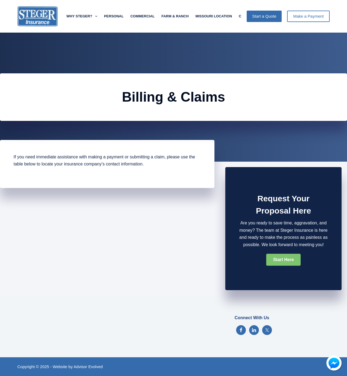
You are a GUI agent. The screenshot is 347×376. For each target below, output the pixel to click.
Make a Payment (308, 16)
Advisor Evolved (88, 366)
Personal (114, 16)
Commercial (142, 16)
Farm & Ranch (174, 16)
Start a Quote (264, 16)
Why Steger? (82, 16)
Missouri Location (213, 16)
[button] (283, 260)
